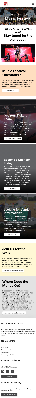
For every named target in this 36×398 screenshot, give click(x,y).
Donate (9, 376)
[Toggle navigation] (33, 3)
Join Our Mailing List (9, 395)
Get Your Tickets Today (13, 138)
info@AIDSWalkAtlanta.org (9, 367)
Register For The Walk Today (13, 270)
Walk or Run (5, 347)
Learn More (12, 188)
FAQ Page (10, 90)
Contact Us (12, 234)
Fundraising (5, 352)
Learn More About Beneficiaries (14, 313)
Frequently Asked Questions (10, 355)
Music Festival (6, 350)
